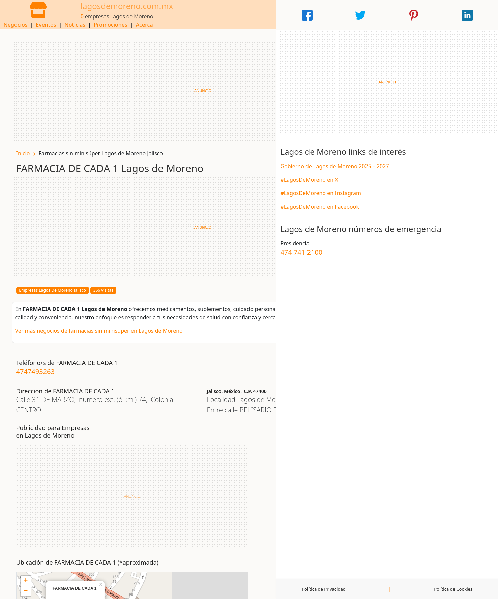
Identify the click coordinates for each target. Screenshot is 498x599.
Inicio (27, 149)
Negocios (220, 15)
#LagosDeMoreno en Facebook (417, 216)
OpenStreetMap (317, 541)
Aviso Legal (63, 589)
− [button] (200, 463)
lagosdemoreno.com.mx (112, 11)
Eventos (250, 15)
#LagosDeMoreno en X (406, 189)
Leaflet (291, 541)
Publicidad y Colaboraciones (293, 589)
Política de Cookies (469, 589)
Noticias (278, 15)
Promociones (314, 15)
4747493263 (39, 367)
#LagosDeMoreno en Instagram (418, 203)
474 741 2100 (399, 271)
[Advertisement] (186, 86)
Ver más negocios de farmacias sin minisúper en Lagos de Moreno (103, 327)
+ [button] (200, 453)
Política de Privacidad (405, 589)
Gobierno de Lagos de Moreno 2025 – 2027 (432, 176)
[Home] (31, 14)
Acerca (348, 15)
